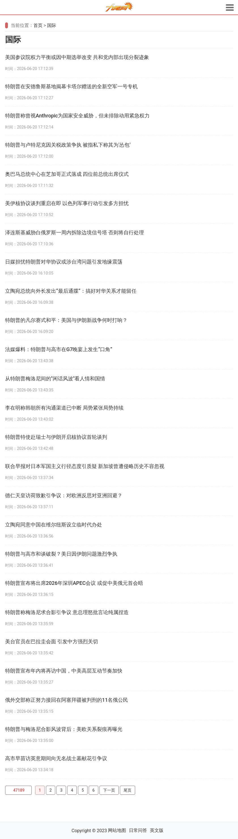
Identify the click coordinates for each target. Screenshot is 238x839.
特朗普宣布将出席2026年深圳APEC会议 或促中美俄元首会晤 (74, 583)
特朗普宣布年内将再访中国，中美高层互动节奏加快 (63, 671)
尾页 (127, 790)
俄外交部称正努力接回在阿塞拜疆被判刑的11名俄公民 (66, 700)
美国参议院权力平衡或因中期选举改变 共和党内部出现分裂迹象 (77, 57)
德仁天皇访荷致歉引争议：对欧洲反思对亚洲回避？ (63, 495)
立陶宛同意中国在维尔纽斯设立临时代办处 (53, 525)
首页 (37, 25)
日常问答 (138, 830)
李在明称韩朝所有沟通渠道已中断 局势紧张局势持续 (64, 408)
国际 (51, 25)
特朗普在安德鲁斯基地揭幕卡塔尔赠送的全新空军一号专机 (71, 86)
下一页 (109, 790)
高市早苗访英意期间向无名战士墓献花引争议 (56, 758)
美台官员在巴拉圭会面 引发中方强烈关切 (51, 641)
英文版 (156, 830)
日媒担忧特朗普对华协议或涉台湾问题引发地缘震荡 (63, 262)
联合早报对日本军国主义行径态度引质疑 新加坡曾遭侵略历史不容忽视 (84, 466)
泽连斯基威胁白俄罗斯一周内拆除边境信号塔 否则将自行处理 (74, 232)
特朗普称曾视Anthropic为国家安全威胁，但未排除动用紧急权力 (77, 116)
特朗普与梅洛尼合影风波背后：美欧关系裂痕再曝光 (63, 729)
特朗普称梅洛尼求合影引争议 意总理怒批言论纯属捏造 (67, 612)
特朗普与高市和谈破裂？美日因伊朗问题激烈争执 (61, 554)
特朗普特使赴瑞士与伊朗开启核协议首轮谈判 (56, 437)
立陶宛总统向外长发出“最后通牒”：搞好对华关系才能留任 (71, 291)
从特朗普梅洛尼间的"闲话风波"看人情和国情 (55, 378)
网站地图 (117, 830)
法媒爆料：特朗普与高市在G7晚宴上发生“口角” (58, 349)
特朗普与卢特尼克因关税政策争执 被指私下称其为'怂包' (68, 145)
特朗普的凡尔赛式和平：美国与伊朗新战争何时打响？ (66, 320)
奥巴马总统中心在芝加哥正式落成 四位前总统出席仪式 (67, 174)
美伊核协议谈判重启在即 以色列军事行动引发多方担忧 (67, 203)
